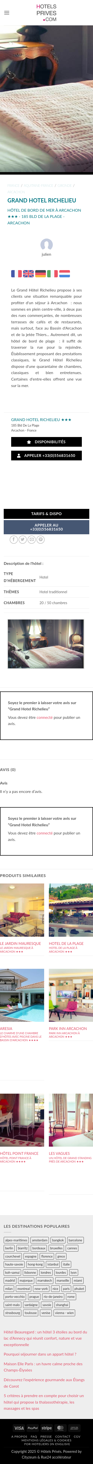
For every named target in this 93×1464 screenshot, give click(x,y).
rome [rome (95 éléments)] (71, 1297)
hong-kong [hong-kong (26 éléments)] (35, 1264)
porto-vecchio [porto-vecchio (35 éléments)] (15, 1297)
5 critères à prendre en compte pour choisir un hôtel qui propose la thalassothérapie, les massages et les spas (44, 1402)
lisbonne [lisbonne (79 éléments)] (30, 1272)
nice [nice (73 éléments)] (55, 1289)
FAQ (34, 1436)
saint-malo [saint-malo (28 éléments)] (12, 1305)
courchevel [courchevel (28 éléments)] (12, 1256)
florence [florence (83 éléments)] (47, 1256)
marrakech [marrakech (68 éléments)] (44, 1280)
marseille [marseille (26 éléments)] (63, 1280)
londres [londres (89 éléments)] (46, 1272)
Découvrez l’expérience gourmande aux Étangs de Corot (44, 1382)
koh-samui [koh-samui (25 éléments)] (12, 1272)
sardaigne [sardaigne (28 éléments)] (31, 1305)
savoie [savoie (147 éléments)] (46, 1305)
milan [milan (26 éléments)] (9, 1289)
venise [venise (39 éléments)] (45, 1313)
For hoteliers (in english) (47, 1444)
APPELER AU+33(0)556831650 (46, 527)
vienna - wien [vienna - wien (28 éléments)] (64, 1313)
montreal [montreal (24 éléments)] (23, 1289)
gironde (65, 186)
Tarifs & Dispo (46, 513)
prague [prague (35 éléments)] (34, 1297)
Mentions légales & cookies (46, 1440)
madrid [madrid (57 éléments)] (10, 1280)
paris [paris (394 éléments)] (66, 1289)
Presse (46, 1436)
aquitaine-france (38, 186)
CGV (77, 1436)
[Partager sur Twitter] (23, 540)
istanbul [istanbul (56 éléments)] (52, 1264)
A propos (19, 1436)
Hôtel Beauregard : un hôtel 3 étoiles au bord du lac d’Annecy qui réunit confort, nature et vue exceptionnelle (45, 1338)
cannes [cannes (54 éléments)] (72, 1248)
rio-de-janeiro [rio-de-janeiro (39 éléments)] (53, 1297)
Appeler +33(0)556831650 (46, 455)
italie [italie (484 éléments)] (66, 1264)
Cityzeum (29, 1457)
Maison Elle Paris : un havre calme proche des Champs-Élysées (43, 1366)
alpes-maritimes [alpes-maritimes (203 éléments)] (16, 1240)
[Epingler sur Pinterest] (40, 540)
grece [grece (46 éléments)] (61, 1256)
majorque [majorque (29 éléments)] (26, 1280)
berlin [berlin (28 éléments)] (9, 1248)
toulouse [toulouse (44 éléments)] (31, 1313)
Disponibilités (46, 441)
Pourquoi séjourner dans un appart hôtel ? (40, 1354)
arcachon (16, 192)
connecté (45, 717)
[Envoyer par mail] (32, 540)
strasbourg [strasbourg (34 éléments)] (12, 1313)
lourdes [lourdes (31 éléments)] (61, 1272)
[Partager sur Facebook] (14, 540)
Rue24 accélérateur (56, 1457)
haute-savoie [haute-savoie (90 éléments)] (14, 1264)
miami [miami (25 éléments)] (78, 1280)
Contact (62, 1436)
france (13, 186)
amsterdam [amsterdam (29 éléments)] (39, 1240)
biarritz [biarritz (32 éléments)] (23, 1248)
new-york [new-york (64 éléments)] (41, 1289)
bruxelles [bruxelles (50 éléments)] (56, 1248)
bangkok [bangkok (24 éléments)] (58, 1240)
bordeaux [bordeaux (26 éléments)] (38, 1248)
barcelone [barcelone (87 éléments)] (75, 1240)
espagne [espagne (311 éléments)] (30, 1256)
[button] (7, 12)
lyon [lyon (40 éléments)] (74, 1272)
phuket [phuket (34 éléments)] (79, 1289)
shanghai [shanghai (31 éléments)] (62, 1305)
